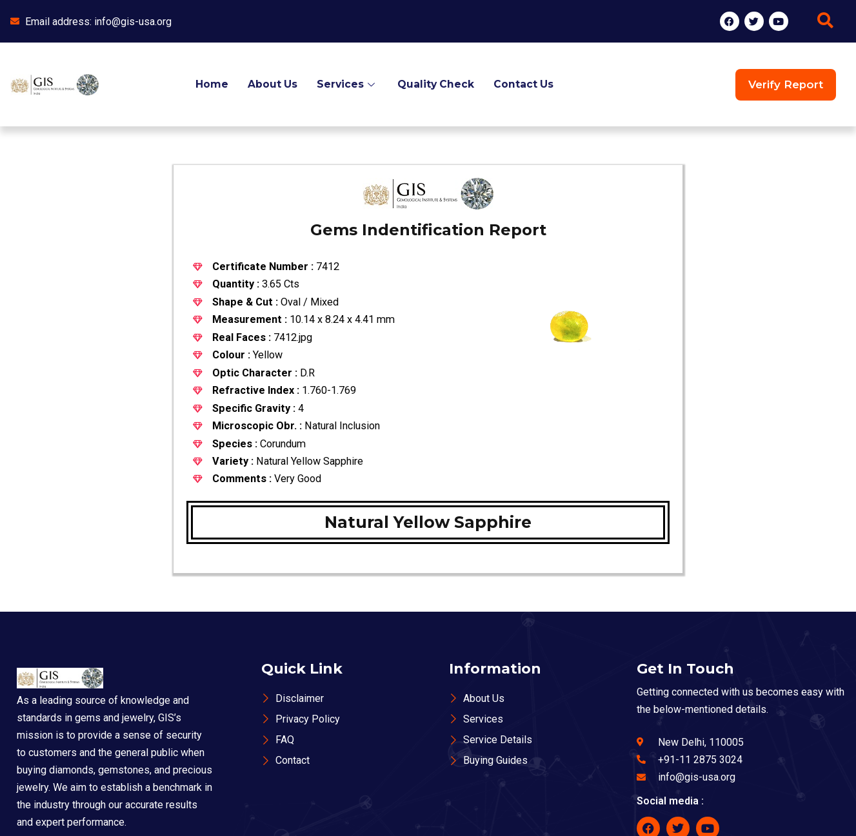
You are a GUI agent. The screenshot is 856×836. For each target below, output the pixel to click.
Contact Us (525, 84)
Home (210, 84)
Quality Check (436, 84)
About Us (271, 84)
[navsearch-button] (825, 21)
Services (347, 84)
